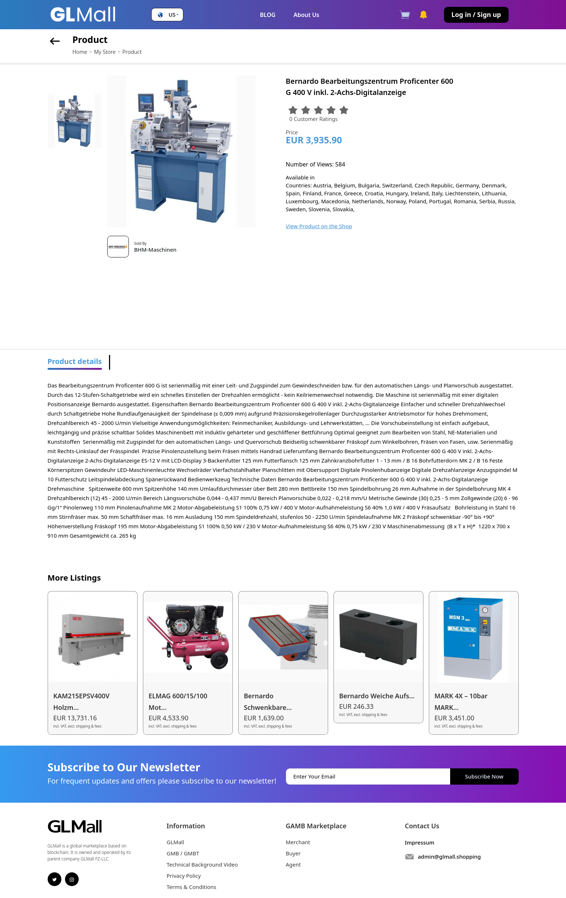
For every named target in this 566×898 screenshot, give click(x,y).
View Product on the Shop (319, 226)
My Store (105, 51)
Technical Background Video (202, 864)
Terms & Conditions (192, 886)
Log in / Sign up (476, 14)
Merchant (298, 842)
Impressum (420, 842)
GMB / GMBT (183, 853)
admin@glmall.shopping (449, 856)
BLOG (267, 15)
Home (80, 51)
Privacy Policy (184, 875)
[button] (167, 14)
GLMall (175, 842)
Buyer (293, 853)
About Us (306, 15)
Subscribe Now (484, 776)
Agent (293, 864)
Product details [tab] (75, 361)
